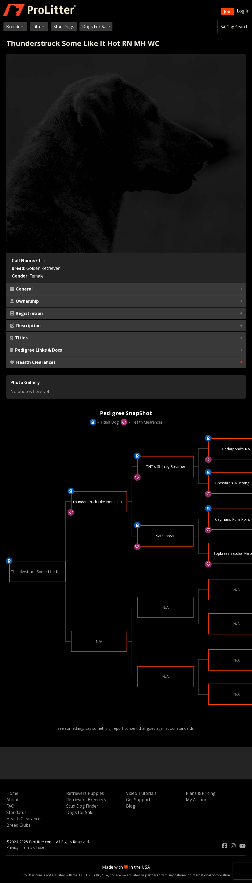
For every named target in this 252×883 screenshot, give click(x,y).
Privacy (12, 847)
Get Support (138, 800)
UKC (89, 875)
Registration (26, 313)
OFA (105, 875)
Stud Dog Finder (82, 806)
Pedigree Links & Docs (36, 350)
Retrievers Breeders (86, 800)
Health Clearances (33, 362)
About (12, 800)
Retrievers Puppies (85, 793)
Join (228, 11)
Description (25, 326)
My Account (197, 800)
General (21, 289)
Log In (243, 11)
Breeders (15, 26)
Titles (19, 338)
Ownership (24, 301)
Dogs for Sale (79, 812)
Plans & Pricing (201, 793)
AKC (81, 875)
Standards (16, 812)
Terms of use (32, 847)
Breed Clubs (18, 825)
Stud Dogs (63, 26)
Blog (130, 806)
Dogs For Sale (96, 26)
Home (12, 793)
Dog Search (235, 26)
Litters (38, 26)
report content (125, 728)
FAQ (10, 806)
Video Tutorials (141, 793)
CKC (97, 875)
